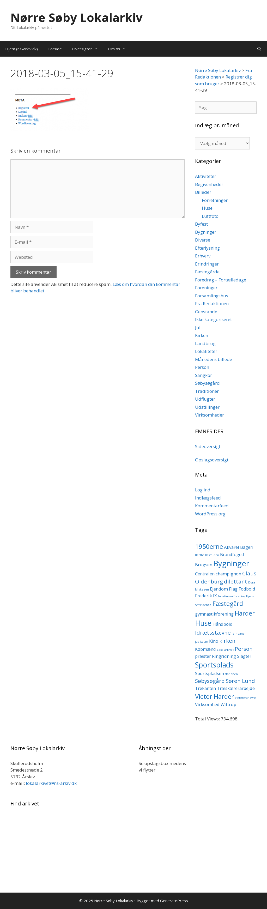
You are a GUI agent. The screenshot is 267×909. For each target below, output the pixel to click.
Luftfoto (210, 216)
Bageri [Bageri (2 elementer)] (246, 547)
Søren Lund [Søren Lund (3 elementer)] (240, 680)
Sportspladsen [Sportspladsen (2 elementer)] (209, 673)
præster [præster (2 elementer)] (203, 656)
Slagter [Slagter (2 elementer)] (244, 656)
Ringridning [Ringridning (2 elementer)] (224, 656)
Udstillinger (207, 407)
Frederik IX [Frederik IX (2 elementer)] (206, 596)
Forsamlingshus (211, 296)
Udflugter (205, 399)
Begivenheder (209, 184)
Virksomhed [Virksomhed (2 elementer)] (207, 704)
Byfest (201, 224)
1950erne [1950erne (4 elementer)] (209, 546)
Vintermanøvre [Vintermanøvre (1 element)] (245, 698)
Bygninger (205, 232)
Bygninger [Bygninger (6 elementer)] (231, 563)
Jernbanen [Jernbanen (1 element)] (239, 633)
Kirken (201, 335)
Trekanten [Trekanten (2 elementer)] (205, 688)
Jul (198, 327)
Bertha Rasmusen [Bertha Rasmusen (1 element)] (207, 555)
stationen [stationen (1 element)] (231, 674)
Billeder (203, 192)
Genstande (206, 312)
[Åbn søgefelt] (259, 49)
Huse (207, 208)
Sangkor (203, 375)
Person (202, 367)
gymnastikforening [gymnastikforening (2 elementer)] (214, 614)
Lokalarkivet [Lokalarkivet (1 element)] (225, 650)
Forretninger (215, 200)
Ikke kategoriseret (213, 319)
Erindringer (207, 264)
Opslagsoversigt (211, 460)
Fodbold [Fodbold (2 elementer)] (247, 589)
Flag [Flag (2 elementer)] (233, 589)
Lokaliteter (206, 351)
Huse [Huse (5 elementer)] (203, 623)
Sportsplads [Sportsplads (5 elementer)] (214, 665)
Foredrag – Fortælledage (220, 280)
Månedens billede (213, 359)
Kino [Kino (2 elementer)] (213, 641)
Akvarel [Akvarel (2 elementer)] (231, 547)
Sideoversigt (207, 446)
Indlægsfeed (208, 498)
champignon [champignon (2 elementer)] (228, 574)
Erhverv (202, 256)
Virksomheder (209, 415)
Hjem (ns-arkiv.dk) (21, 48)
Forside (55, 48)
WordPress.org (210, 514)
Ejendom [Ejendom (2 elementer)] (219, 589)
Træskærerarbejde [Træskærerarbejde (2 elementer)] (236, 688)
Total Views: (208, 719)
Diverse (202, 240)
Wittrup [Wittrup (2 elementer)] (228, 704)
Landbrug (205, 343)
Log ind (202, 490)
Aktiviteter (205, 176)
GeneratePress (174, 900)
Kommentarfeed (212, 506)
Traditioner (207, 391)
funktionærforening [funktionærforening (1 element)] (231, 596)
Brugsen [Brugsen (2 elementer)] (203, 565)
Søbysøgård (207, 383)
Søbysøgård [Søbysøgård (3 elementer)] (210, 680)
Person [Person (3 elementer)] (244, 648)
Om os (119, 49)
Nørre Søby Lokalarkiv (76, 17)
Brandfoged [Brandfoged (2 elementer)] (232, 554)
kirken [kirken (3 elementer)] (227, 640)
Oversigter (87, 49)
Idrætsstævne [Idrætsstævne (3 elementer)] (213, 632)
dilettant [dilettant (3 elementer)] (235, 581)
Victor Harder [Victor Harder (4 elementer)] (214, 696)
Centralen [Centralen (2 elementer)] (205, 574)
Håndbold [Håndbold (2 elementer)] (223, 624)
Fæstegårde (207, 272)
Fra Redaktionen (212, 303)
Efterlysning (207, 248)
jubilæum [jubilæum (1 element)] (201, 641)
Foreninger (206, 288)
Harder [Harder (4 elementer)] (245, 613)
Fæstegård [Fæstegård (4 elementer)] (228, 603)
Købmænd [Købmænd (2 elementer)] (205, 649)
